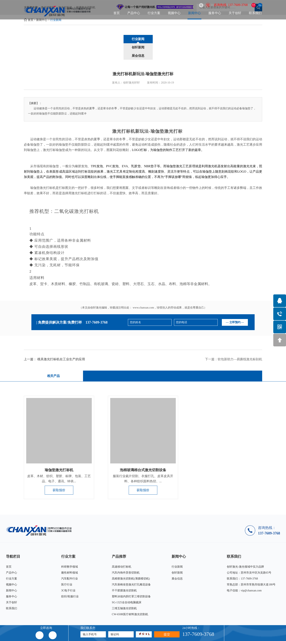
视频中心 (174, 13)
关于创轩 (235, 13)
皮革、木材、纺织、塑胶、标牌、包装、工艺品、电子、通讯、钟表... (59, 462)
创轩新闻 (143, 39)
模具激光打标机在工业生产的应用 (61, 342)
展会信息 (173, 39)
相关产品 (53, 359)
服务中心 (214, 13)
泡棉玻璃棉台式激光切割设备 (143, 454)
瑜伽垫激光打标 (167, 114)
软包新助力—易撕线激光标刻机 (240, 342)
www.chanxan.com (143, 291)
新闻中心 (194, 13)
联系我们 (255, 13)
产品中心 (133, 13)
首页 (116, 13)
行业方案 (154, 13)
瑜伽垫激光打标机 (59, 454)
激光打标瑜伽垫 (54, 133)
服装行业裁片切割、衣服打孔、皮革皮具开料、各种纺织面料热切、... (143, 462)
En (260, 5)
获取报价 (59, 473)
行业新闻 (55, 19)
